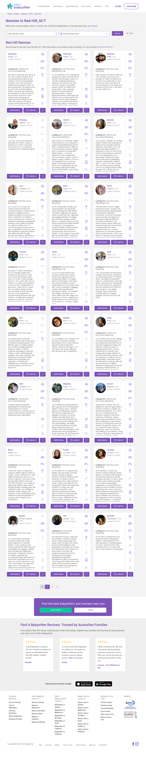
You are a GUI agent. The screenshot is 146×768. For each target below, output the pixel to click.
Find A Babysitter (44, 6)
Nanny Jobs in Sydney (83, 703)
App (40, 745)
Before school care (106, 718)
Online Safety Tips (15, 716)
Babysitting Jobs (72, 6)
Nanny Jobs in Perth (83, 720)
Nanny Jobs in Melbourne (83, 709)
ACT (31, 14)
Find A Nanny (58, 6)
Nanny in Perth (37, 714)
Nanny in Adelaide (38, 722)
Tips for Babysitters (13, 706)
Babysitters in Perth (60, 722)
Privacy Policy (81, 745)
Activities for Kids (15, 719)
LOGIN (90, 610)
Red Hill (38, 14)
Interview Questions (12, 712)
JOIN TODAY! (55, 610)
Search (16, 14)
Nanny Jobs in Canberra (83, 725)
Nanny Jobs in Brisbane (83, 714)
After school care (107, 714)
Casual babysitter (107, 708)
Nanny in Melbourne (36, 706)
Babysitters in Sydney (60, 706)
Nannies (24, 14)
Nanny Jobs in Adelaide (83, 730)
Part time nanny (106, 705)
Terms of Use (68, 745)
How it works (86, 6)
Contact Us (98, 6)
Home (9, 14)
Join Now (131, 6)
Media (57, 745)
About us (92, 745)
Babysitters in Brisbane (60, 717)
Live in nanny (105, 711)
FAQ (106, 6)
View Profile (15, 110)
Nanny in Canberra (35, 718)
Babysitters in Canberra (60, 727)
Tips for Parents (15, 702)
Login (118, 6)
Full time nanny (106, 702)
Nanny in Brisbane (38, 711)
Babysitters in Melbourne (60, 711)
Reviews (49, 745)
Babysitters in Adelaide (60, 733)
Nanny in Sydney (38, 702)
